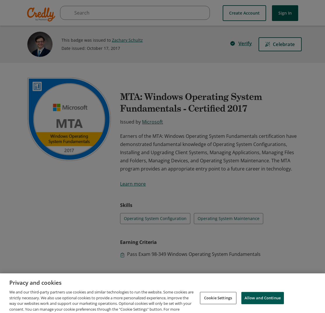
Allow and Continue (263, 304)
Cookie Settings (218, 304)
